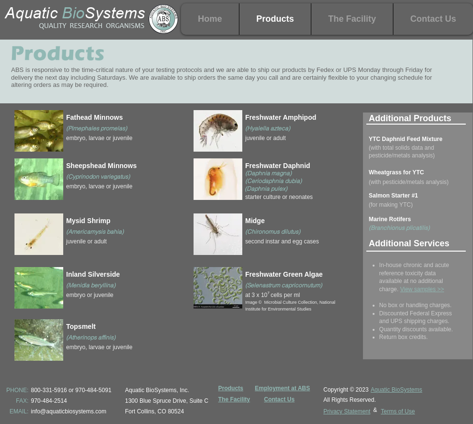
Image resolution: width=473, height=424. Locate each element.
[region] (89, 132)
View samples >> (422, 289)
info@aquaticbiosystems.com (68, 411)
